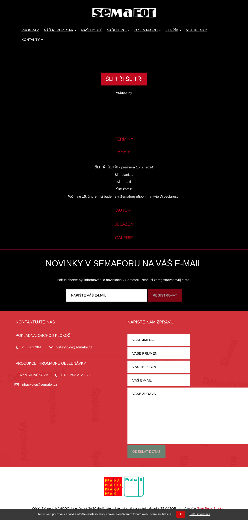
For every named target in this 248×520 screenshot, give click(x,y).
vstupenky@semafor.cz (74, 347)
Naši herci (118, 30)
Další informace (199, 514)
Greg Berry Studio (210, 508)
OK (181, 514)
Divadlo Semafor (124, 12)
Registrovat (165, 295)
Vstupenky (196, 30)
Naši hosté (91, 30)
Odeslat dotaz (146, 451)
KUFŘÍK (173, 30)
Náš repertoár (60, 30)
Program (30, 30)
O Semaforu (147, 30)
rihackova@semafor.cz (39, 384)
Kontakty (32, 39)
